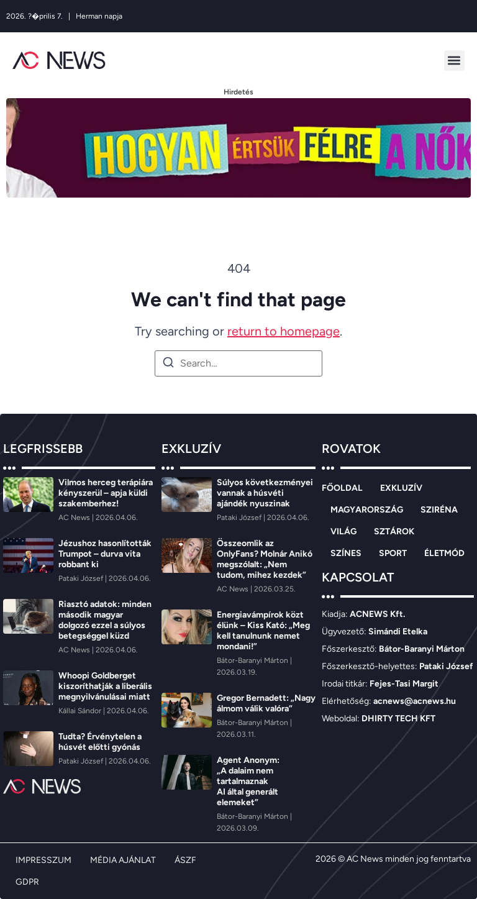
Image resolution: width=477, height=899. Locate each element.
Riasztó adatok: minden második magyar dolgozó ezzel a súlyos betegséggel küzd (105, 620)
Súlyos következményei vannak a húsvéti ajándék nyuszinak (265, 493)
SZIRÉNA (439, 509)
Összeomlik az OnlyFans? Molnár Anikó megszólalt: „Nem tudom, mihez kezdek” (264, 559)
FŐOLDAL (342, 488)
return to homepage (283, 331)
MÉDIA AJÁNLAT (123, 860)
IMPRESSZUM (43, 860)
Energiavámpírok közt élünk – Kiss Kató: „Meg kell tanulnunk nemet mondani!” (263, 630)
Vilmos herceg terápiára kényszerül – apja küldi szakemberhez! (105, 493)
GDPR (27, 882)
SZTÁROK (394, 531)
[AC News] (75, 517)
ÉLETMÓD (444, 553)
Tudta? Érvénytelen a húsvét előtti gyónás (100, 741)
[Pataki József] (81, 578)
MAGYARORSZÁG (366, 509)
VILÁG (343, 531)
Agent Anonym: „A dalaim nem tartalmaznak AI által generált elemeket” (248, 781)
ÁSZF (185, 860)
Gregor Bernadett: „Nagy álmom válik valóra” (266, 703)
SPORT (393, 553)
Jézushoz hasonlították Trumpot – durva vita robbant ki (105, 554)
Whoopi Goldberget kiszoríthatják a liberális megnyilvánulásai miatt (105, 686)
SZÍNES (345, 553)
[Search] (168, 364)
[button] (454, 60)
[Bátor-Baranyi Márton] (253, 660)
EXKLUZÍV (401, 488)
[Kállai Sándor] (80, 710)
